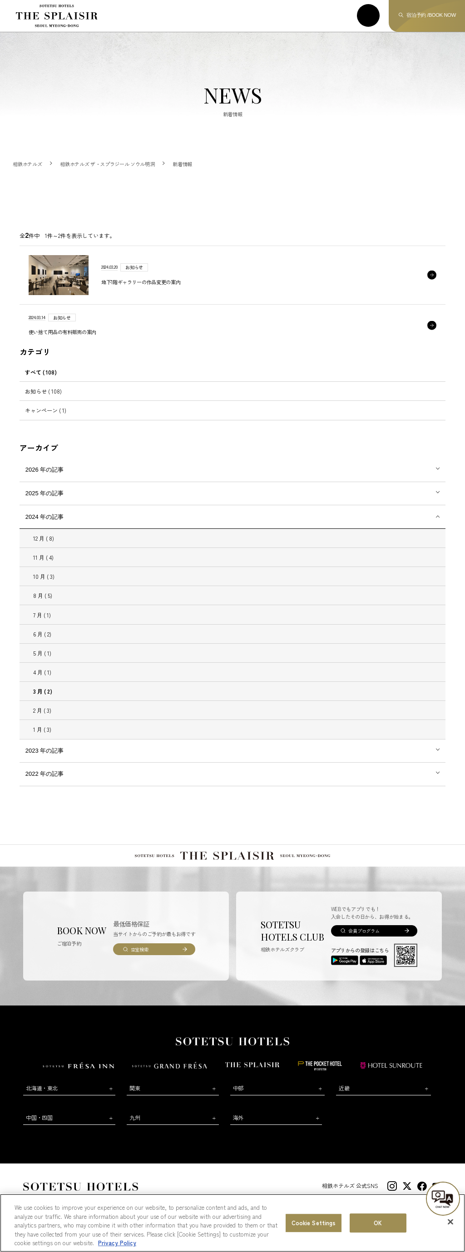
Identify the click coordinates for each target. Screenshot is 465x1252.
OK (378, 1222)
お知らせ (43, 391)
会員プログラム (363, 930)
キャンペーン (45, 410)
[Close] (450, 1222)
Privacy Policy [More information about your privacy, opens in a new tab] (117, 1242)
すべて (41, 372)
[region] (232, 1223)
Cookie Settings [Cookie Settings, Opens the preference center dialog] (314, 1222)
